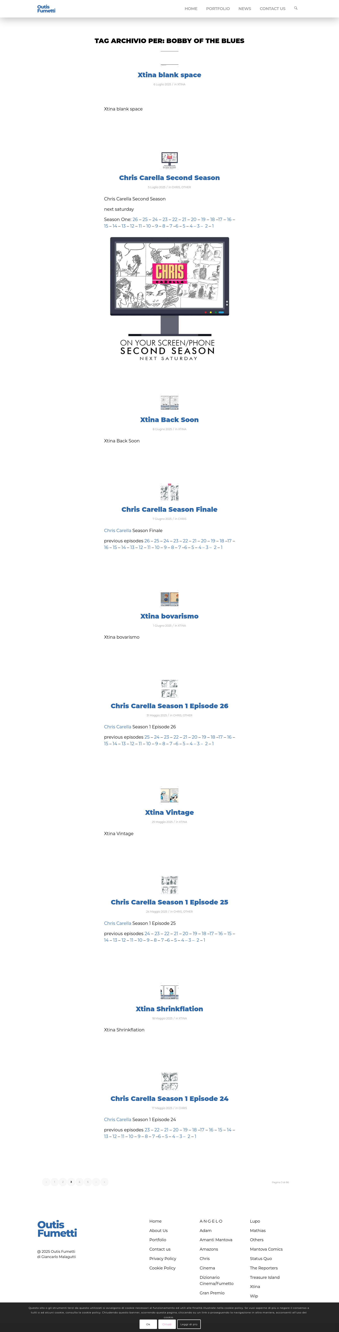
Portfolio (157, 1239)
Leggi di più (188, 1324)
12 (132, 226)
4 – (193, 226)
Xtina (255, 1286)
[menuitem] (191, 9)
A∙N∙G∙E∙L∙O (211, 1221)
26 (135, 219)
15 (106, 226)
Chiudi (167, 1324)
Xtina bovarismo (169, 616)
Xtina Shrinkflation (169, 1009)
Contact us (160, 1249)
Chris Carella (117, 530)
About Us (158, 1230)
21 (183, 219)
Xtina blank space (169, 75)
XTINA (181, 84)
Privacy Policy (162, 1258)
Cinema (207, 1268)
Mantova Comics (266, 1249)
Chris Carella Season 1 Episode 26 (169, 706)
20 (194, 219)
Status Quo (261, 1258)
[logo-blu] (46, 9)
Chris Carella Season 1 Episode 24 (169, 1099)
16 (229, 219)
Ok (148, 1324)
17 (220, 219)
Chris (205, 1258)
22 (174, 219)
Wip (254, 1296)
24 (155, 219)
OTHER (186, 187)
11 (140, 226)
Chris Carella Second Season (169, 178)
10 (148, 226)
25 (146, 219)
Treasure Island (265, 1277)
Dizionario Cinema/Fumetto (217, 1280)
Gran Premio (212, 1293)
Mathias (258, 1230)
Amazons (209, 1249)
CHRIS (176, 187)
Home (155, 1221)
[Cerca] (296, 9)
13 (124, 226)
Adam (206, 1230)
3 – (200, 226)
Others (257, 1239)
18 (212, 219)
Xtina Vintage (169, 812)
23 (165, 219)
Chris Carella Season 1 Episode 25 (169, 902)
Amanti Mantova (216, 1239)
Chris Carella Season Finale (170, 509)
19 (203, 219)
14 (114, 226)
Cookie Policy (162, 1268)
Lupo (255, 1221)
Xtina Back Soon (169, 420)
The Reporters (264, 1268)
